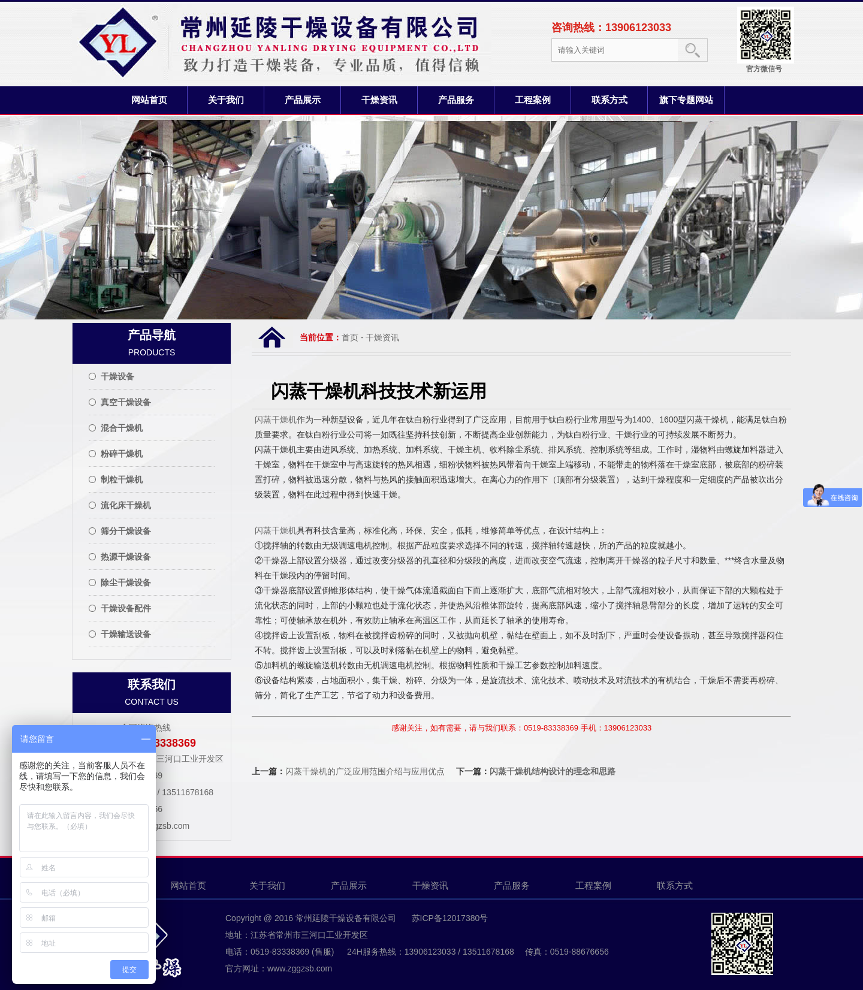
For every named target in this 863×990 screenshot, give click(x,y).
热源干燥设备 (126, 557)
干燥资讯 (379, 100)
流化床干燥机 (126, 505)
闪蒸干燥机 (276, 419)
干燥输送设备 (126, 634)
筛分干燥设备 (126, 531)
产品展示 (303, 100)
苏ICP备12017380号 (448, 918)
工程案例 (533, 100)
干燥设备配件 (126, 608)
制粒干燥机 (122, 479)
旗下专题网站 (686, 100)
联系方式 (609, 100)
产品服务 (456, 100)
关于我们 (226, 100)
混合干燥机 (122, 428)
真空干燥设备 (126, 402)
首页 (350, 337)
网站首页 (149, 100)
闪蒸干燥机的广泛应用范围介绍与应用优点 (365, 771)
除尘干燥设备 (126, 582)
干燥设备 (117, 376)
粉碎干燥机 (122, 453)
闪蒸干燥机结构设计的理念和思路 (552, 771)
